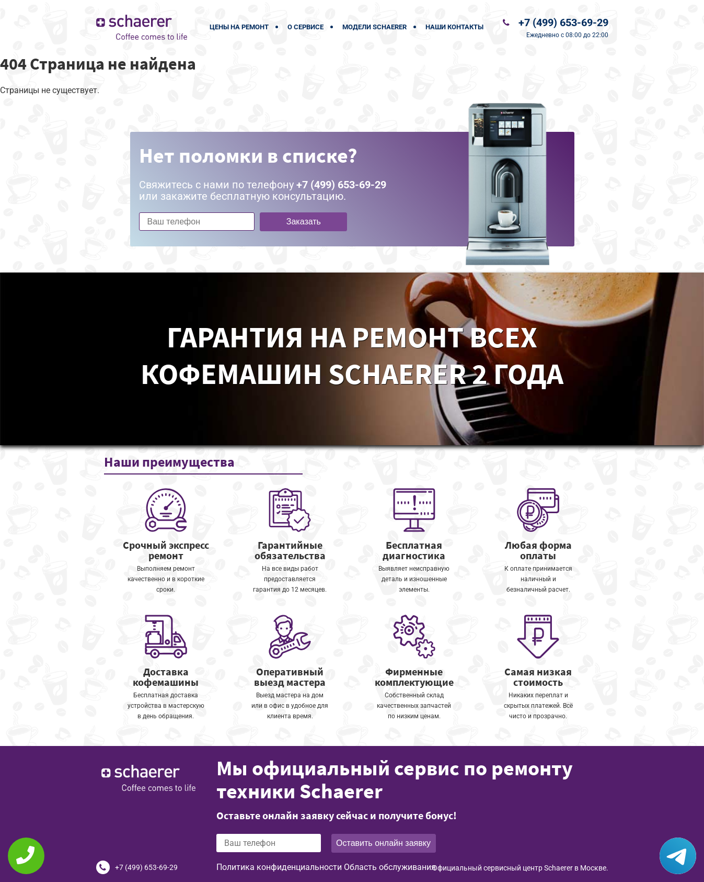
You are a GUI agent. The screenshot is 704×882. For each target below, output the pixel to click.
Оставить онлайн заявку (383, 843)
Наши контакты (454, 27)
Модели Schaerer (374, 27)
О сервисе (305, 27)
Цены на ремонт (239, 27)
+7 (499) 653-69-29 (563, 22)
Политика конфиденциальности (279, 867)
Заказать (303, 221)
